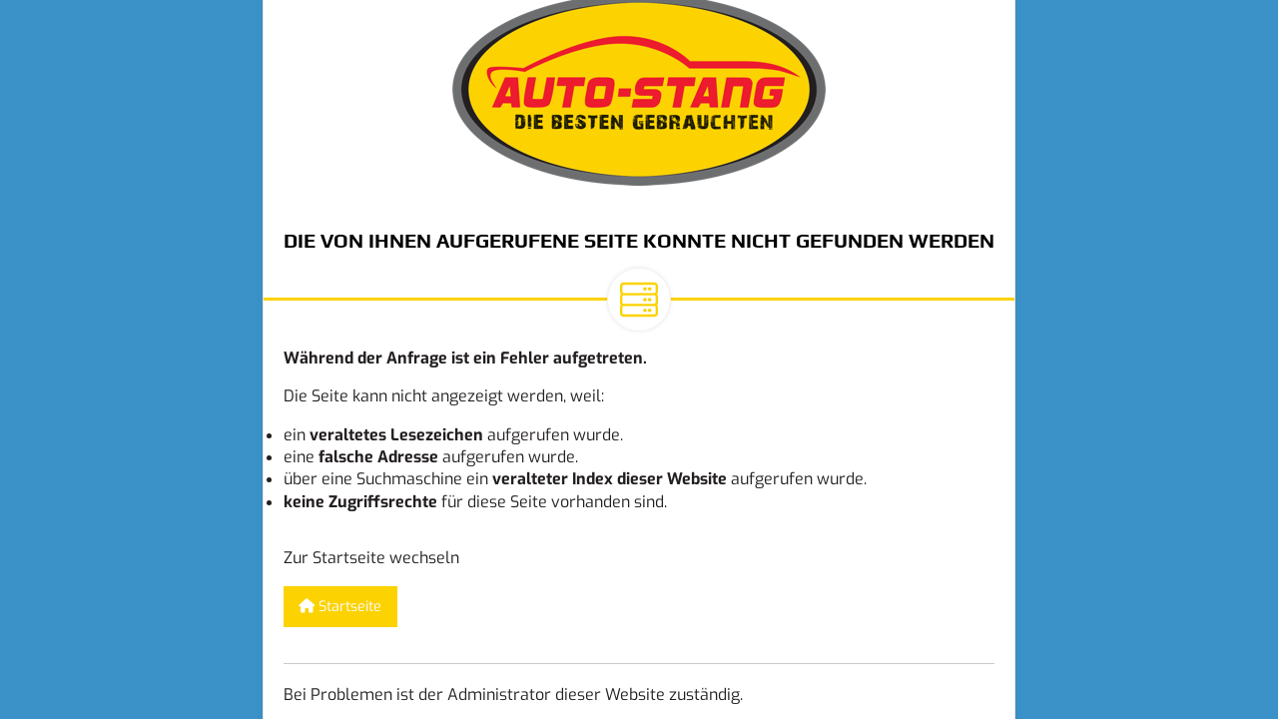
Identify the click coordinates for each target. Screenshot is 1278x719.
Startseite (340, 606)
